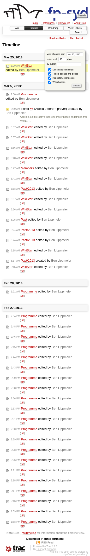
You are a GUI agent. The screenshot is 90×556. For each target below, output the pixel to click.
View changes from (65, 54)
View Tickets (75, 28)
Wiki (17, 28)
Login (35, 23)
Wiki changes (56, 82)
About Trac (80, 23)
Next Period (76, 38)
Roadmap (53, 28)
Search (78, 32)
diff (22, 74)
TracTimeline (28, 532)
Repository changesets (61, 78)
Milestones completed (60, 69)
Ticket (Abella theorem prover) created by (44, 111)
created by (41, 261)
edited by (22, 68)
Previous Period (57, 38)
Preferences (48, 23)
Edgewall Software (46, 549)
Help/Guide (64, 23)
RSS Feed (47, 542)
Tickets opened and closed (63, 74)
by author (64, 64)
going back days (59, 59)
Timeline (33, 28)
